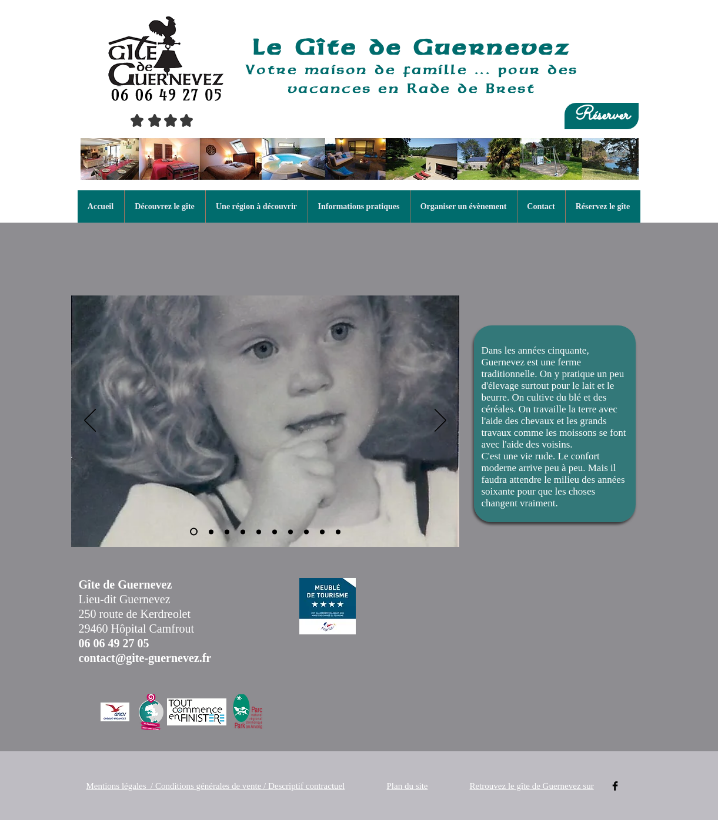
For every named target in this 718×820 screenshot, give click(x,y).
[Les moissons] (258, 531)
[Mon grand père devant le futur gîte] (243, 531)
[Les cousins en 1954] (306, 531)
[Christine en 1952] (194, 532)
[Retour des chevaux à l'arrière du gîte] (274, 531)
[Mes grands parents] (227, 531)
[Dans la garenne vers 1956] (322, 531)
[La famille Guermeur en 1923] (211, 531)
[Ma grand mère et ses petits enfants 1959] (338, 531)
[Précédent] (90, 421)
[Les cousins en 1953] (290, 531)
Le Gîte (310, 46)
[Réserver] (602, 116)
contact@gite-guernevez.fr (145, 657)
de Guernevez (469, 47)
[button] (164, 206)
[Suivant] (440, 421)
